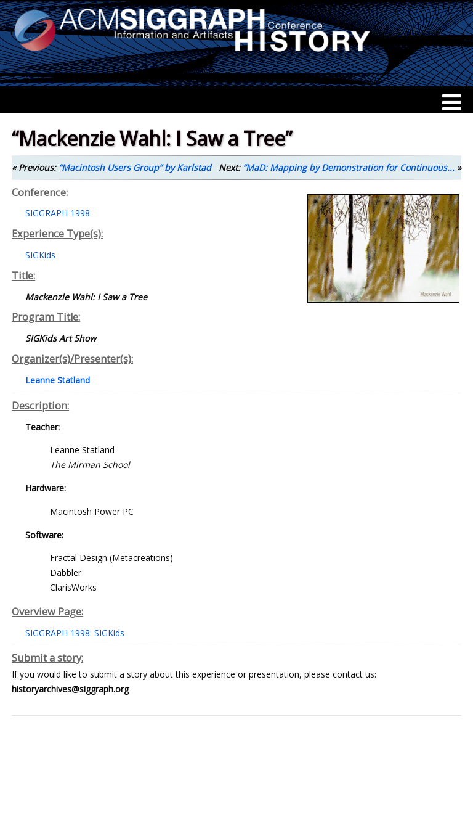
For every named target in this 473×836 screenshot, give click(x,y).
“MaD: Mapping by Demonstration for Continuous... (349, 167)
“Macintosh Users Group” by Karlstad (135, 167)
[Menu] (451, 102)
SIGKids (40, 255)
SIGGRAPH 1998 (57, 213)
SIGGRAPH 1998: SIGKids (74, 633)
